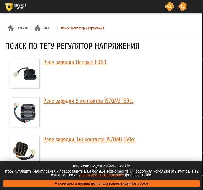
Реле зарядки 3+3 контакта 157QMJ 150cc (89, 139)
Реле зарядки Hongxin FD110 (74, 62)
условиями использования (101, 175)
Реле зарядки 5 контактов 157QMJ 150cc (88, 100)
